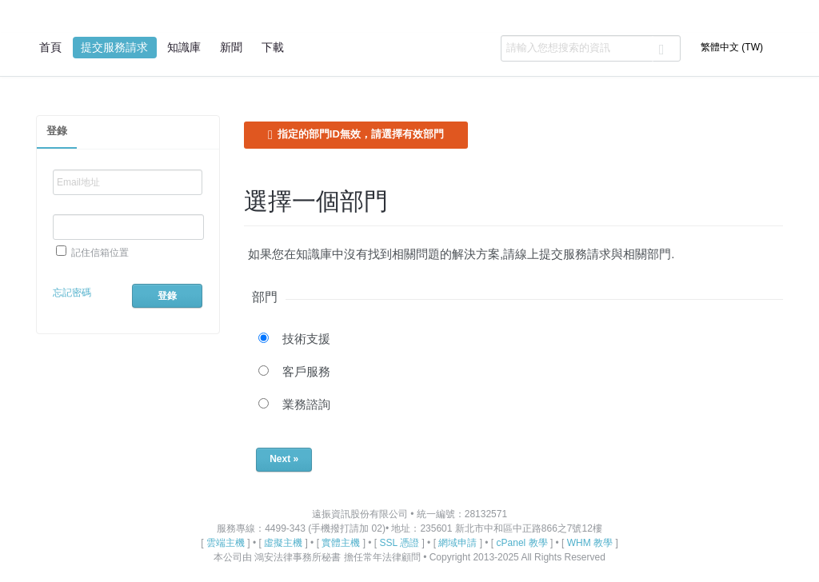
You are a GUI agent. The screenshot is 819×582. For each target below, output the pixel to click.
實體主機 (341, 542)
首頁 (50, 47)
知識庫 (184, 47)
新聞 (231, 47)
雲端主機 (225, 542)
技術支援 (306, 338)
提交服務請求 (114, 47)
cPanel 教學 (522, 542)
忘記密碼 (72, 292)
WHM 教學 (590, 542)
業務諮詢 (306, 404)
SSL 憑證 (400, 542)
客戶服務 (306, 371)
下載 (273, 47)
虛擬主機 (283, 542)
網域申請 (457, 542)
